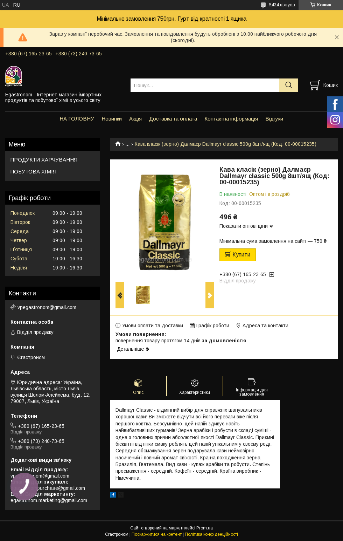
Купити (241, 255)
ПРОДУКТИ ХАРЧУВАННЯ (43, 160)
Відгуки (274, 119)
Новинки (112, 119)
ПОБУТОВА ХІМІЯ (33, 171)
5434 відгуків (282, 4)
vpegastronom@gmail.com (47, 307)
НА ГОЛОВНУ (76, 119)
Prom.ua (204, 528)
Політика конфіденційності (211, 534)
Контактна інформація (231, 119)
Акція (135, 119)
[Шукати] (288, 85)
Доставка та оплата (173, 119)
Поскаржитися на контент (157, 534)
